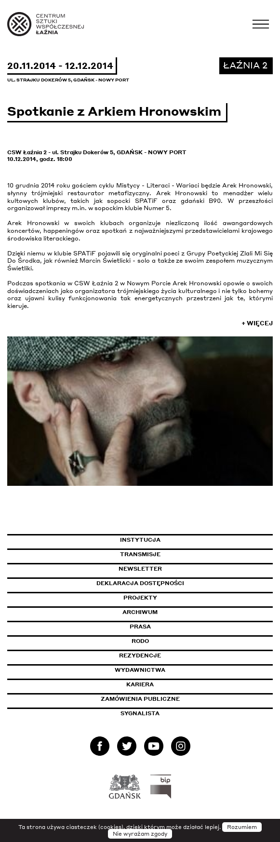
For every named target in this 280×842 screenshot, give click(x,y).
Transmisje (181, 554)
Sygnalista (140, 713)
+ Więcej (257, 323)
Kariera (140, 684)
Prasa (140, 626)
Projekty (140, 597)
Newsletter (140, 568)
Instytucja (140, 539)
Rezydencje (140, 655)
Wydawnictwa (140, 670)
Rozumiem (242, 827)
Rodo (140, 641)
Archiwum (140, 612)
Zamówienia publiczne (162, 698)
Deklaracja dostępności (140, 583)
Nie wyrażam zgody (140, 833)
